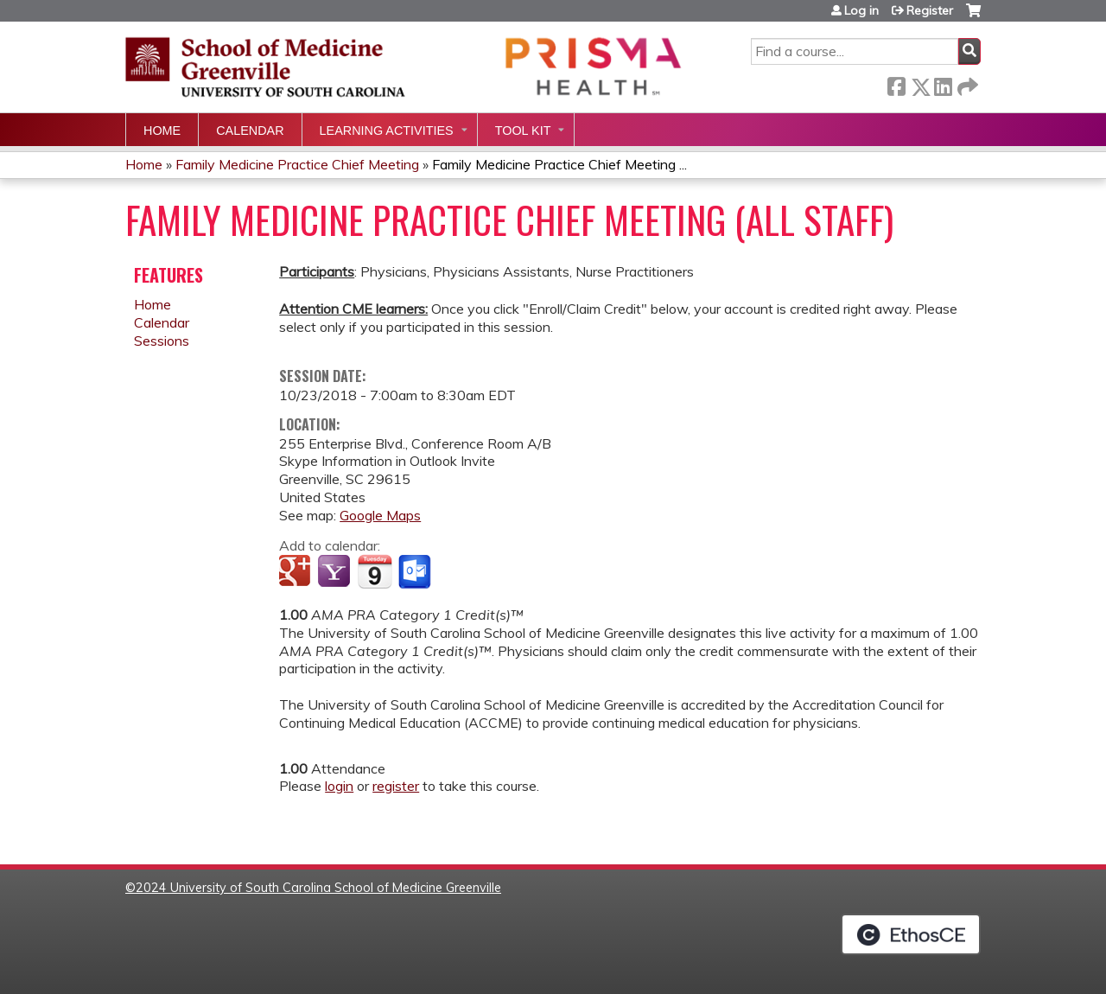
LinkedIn (942, 83)
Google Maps (380, 515)
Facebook (896, 83)
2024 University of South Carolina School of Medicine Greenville (318, 887)
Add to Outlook (416, 572)
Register (929, 10)
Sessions (161, 340)
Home (162, 130)
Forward (966, 83)
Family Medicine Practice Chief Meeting (297, 164)
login (339, 785)
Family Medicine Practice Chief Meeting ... (559, 164)
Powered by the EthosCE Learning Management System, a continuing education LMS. (911, 934)
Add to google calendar (297, 572)
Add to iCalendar (374, 571)
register (395, 785)
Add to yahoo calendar (335, 572)
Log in (861, 10)
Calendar (249, 130)
